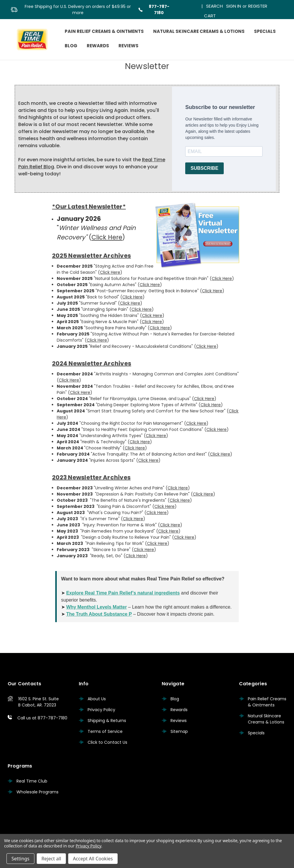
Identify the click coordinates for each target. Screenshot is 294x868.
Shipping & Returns (107, 720)
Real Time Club (31, 781)
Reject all (51, 858)
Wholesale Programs (37, 792)
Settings (20, 858)
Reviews (128, 46)
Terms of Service (105, 731)
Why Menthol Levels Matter (96, 607)
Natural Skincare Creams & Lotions (199, 31)
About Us (97, 699)
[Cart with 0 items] (210, 14)
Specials (265, 31)
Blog (71, 46)
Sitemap (179, 731)
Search (214, 6)
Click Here (106, 237)
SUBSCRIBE (204, 168)
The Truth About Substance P (99, 614)
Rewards (98, 46)
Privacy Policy (101, 710)
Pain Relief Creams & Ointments (104, 31)
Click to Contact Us (107, 742)
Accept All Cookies (93, 858)
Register (257, 6)
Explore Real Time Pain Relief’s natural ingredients (123, 592)
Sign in (233, 6)
